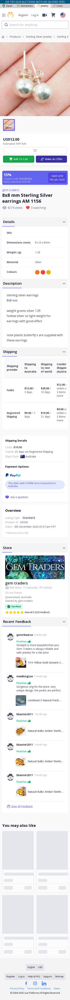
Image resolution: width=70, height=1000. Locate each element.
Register (23, 15)
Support (47, 976)
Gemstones (25, 5)
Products (15, 36)
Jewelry (42, 5)
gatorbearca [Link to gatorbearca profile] (24, 635)
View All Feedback (20, 806)
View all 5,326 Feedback (27, 612)
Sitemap (59, 976)
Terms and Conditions (39, 988)
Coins (58, 5)
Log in (35, 15)
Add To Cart (18, 159)
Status (57, 988)
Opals (7, 5)
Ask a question (16, 497)
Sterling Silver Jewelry (39, 36)
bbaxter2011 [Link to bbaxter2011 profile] (24, 714)
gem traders (10, 190)
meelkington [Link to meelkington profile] (24, 676)
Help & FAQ (34, 976)
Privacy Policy (17, 988)
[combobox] (35, 25)
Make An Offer (51, 159)
